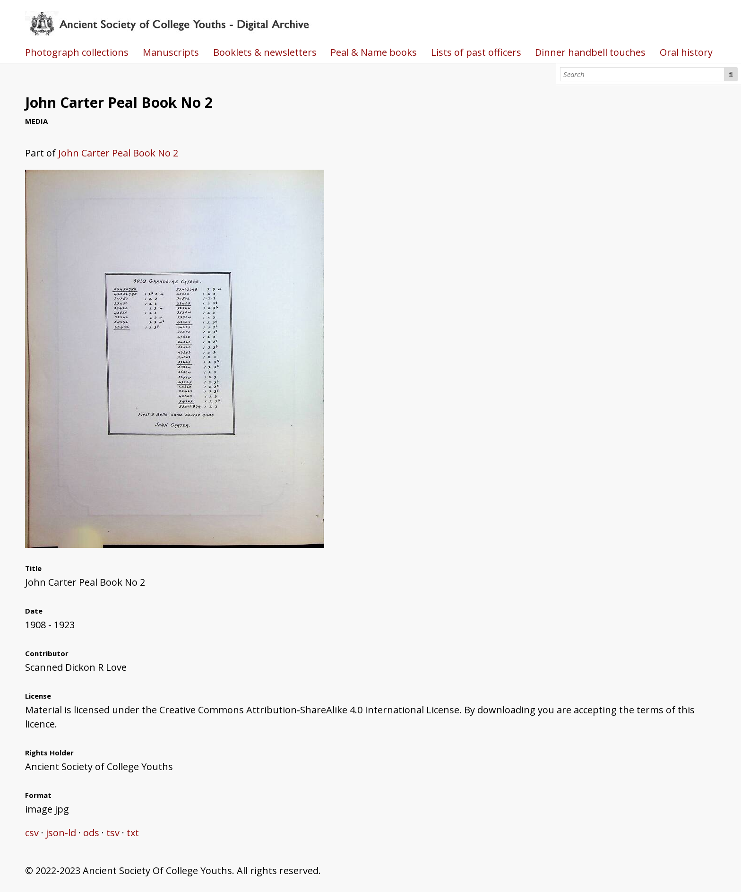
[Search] (642, 74)
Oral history (686, 52)
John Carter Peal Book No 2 (118, 153)
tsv (113, 832)
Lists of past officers (476, 52)
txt (133, 832)
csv (32, 832)
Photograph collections (77, 52)
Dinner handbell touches (590, 52)
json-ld (61, 832)
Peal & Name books (373, 52)
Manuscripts (171, 52)
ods (91, 832)
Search (731, 74)
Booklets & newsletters (265, 52)
